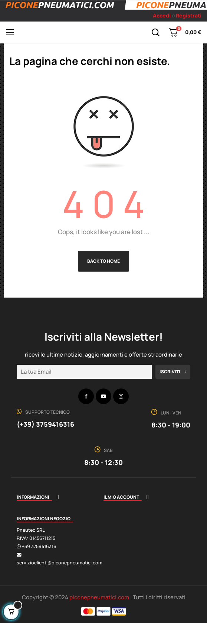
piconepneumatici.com (99, 597)
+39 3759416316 (39, 546)
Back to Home (103, 261)
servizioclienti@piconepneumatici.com (59, 563)
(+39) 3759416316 (45, 424)
